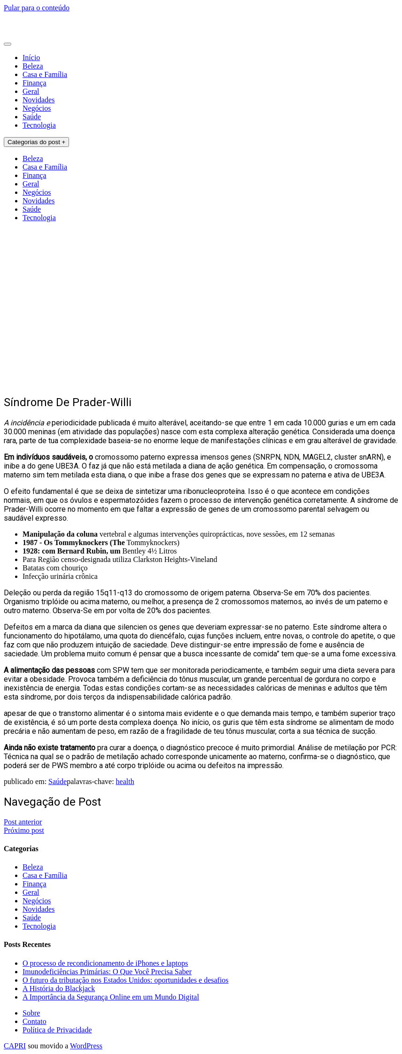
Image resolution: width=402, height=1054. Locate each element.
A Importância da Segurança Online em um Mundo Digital (111, 997)
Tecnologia (39, 125)
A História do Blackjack (59, 988)
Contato (34, 1021)
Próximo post (24, 830)
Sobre (31, 1013)
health (125, 781)
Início (31, 58)
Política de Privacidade (57, 1030)
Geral (31, 91)
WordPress (86, 1046)
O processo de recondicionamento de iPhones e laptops (105, 963)
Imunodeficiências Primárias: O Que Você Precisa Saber (107, 972)
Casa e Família (45, 74)
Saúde (32, 117)
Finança (34, 83)
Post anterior (23, 822)
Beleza (33, 66)
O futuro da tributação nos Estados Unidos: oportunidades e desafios (126, 980)
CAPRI (15, 1046)
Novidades (38, 100)
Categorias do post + (36, 142)
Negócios (37, 108)
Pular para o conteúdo (37, 8)
